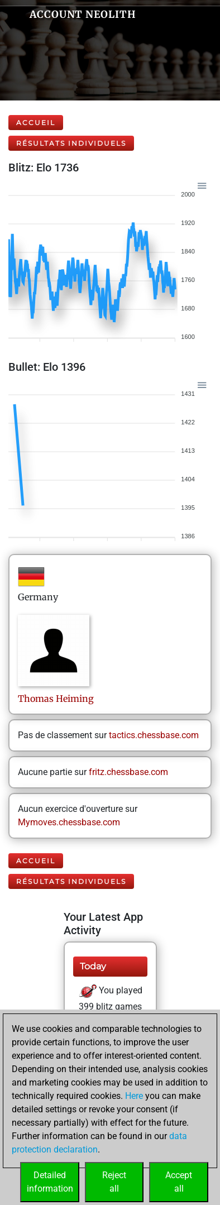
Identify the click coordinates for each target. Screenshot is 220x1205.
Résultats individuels (71, 143)
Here (134, 1096)
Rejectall (114, 1182)
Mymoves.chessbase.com (69, 822)
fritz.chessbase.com (128, 772)
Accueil (35, 122)
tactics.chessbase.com (154, 735)
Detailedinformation (50, 1182)
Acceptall (178, 1182)
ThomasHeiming (56, 698)
